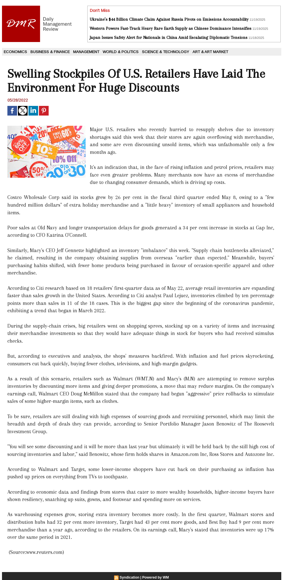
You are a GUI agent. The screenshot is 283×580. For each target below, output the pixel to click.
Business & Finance (50, 52)
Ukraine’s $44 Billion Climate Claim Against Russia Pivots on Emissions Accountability (169, 19)
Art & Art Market (210, 52)
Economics (15, 52)
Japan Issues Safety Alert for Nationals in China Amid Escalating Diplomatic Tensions (168, 37)
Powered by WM (155, 577)
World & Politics (121, 52)
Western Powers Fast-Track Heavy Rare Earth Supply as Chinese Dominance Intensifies (170, 28)
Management (86, 52)
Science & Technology (165, 52)
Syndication (129, 577)
